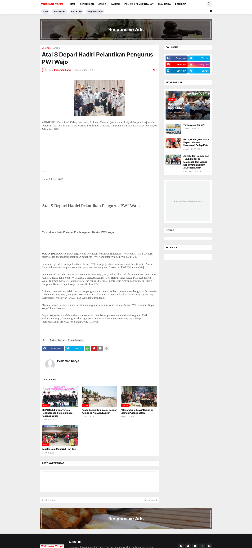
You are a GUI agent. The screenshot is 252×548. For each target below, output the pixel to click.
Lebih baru (49, 500)
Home (72, 4)
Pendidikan (87, 4)
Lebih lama (149, 500)
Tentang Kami (59, 11)
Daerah (115, 4)
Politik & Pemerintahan (138, 4)
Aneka (102, 4)
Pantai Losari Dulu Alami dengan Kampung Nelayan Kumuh (99, 411)
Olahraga (164, 4)
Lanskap (180, 4)
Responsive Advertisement (188, 201)
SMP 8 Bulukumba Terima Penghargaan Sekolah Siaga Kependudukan (57, 413)
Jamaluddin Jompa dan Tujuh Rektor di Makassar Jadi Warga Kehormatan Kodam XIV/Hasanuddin (196, 162)
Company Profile (95, 11)
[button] (209, 4)
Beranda (46, 48)
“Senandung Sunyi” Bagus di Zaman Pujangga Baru (137, 411)
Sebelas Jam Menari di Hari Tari (59, 449)
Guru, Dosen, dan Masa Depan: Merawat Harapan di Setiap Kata (196, 142)
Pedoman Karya (68, 361)
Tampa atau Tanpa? (194, 125)
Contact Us (76, 11)
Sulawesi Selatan (75, 340)
